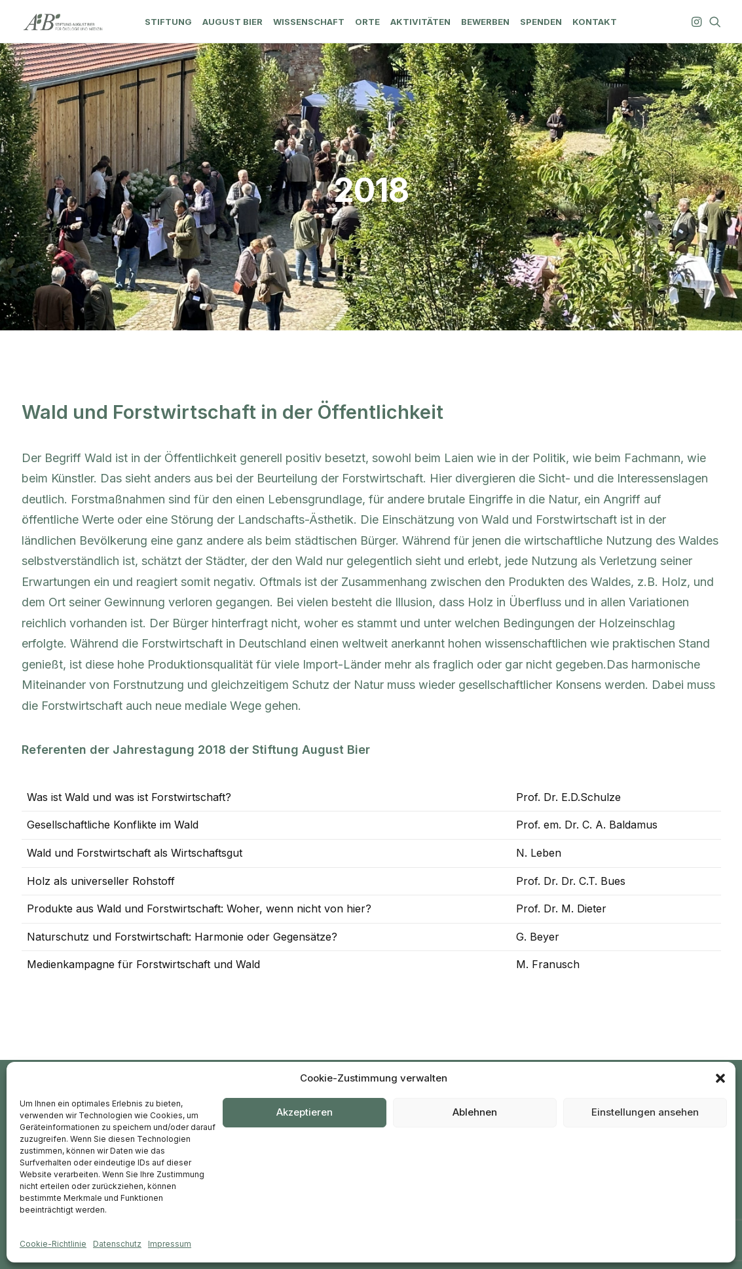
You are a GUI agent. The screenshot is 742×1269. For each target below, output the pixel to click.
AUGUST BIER (232, 21)
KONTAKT (594, 21)
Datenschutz (117, 1244)
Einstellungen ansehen (645, 1112)
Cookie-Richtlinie (53, 1244)
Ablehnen (475, 1112)
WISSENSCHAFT (308, 21)
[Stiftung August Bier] (63, 21)
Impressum (169, 1244)
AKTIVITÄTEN (420, 21)
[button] (720, 1078)
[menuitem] (168, 21)
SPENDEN (541, 21)
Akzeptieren (304, 1112)
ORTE (367, 21)
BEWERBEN (485, 21)
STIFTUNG (168, 21)
